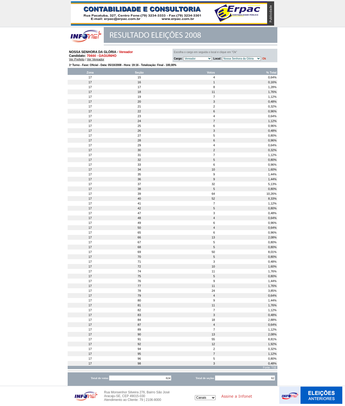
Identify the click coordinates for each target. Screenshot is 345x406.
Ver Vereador (95, 59)
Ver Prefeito (76, 59)
